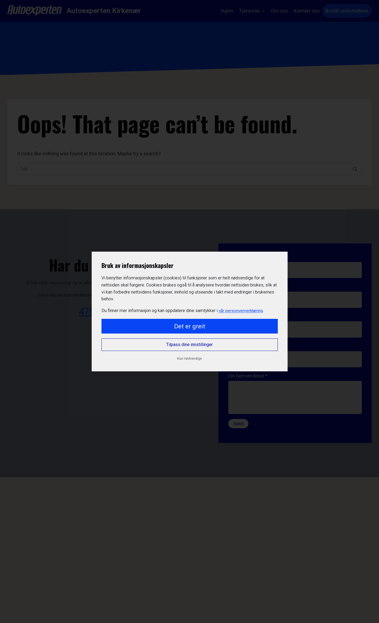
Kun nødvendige (189, 358)
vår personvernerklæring (242, 310)
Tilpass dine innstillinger (189, 344)
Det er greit (189, 326)
